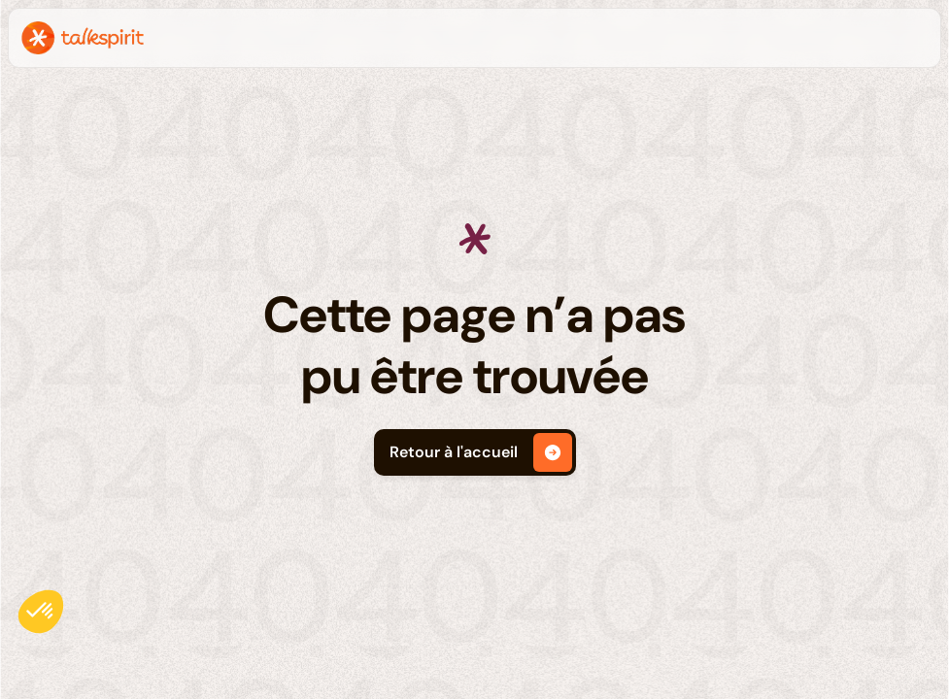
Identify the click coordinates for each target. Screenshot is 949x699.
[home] (82, 37)
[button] (40, 611)
